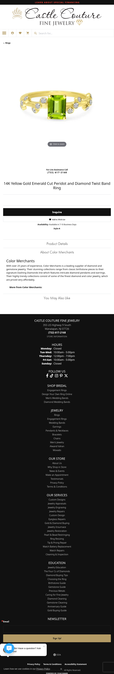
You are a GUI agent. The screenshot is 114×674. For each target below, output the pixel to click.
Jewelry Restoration (57, 530)
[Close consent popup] (61, 669)
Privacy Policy (57, 482)
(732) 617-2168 (57, 172)
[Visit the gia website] (57, 654)
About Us (57, 463)
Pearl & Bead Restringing (57, 534)
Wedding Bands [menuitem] (57, 422)
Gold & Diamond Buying (57, 523)
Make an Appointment (57, 474)
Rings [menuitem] (57, 414)
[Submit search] (34, 33)
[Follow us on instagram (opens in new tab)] (56, 376)
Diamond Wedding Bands (57, 401)
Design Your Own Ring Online (57, 394)
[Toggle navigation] (4, 33)
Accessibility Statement (76, 664)
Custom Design (57, 515)
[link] (57, 2)
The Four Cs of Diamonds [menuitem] (57, 571)
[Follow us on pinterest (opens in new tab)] (61, 376)
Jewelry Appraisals (57, 503)
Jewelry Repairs (57, 511)
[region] (57, 107)
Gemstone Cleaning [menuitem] (57, 602)
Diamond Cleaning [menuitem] (57, 598)
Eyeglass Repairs (56, 519)
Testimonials (57, 478)
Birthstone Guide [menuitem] (57, 583)
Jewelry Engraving (57, 507)
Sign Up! (57, 638)
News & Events (56, 470)
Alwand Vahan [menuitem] (57, 446)
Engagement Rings (57, 390)
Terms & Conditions (57, 486)
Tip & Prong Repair (57, 542)
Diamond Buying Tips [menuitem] (57, 575)
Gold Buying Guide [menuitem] (57, 610)
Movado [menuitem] (57, 450)
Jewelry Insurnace (57, 526)
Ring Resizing (57, 538)
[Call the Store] (57, 332)
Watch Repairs (57, 550)
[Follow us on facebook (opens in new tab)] (47, 376)
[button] (12, 33)
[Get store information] (57, 336)
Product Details (57, 243)
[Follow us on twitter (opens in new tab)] (66, 376)
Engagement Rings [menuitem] (57, 418)
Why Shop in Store (57, 467)
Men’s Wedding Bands (57, 398)
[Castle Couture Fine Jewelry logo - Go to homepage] (57, 17)
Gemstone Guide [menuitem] (57, 586)
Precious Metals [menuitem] (57, 590)
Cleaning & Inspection (57, 554)
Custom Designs (57, 499)
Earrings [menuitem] (57, 426)
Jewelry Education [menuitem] (57, 567)
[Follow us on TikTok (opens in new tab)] (51, 376)
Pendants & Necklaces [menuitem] (57, 430)
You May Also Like (57, 297)
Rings (8, 43)
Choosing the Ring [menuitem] (57, 579)
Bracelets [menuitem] (57, 434)
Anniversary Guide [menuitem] (57, 606)
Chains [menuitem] (57, 438)
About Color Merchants (57, 252)
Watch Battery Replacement (57, 546)
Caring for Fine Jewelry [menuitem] (57, 594)
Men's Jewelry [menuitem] (57, 442)
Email (6, 621)
